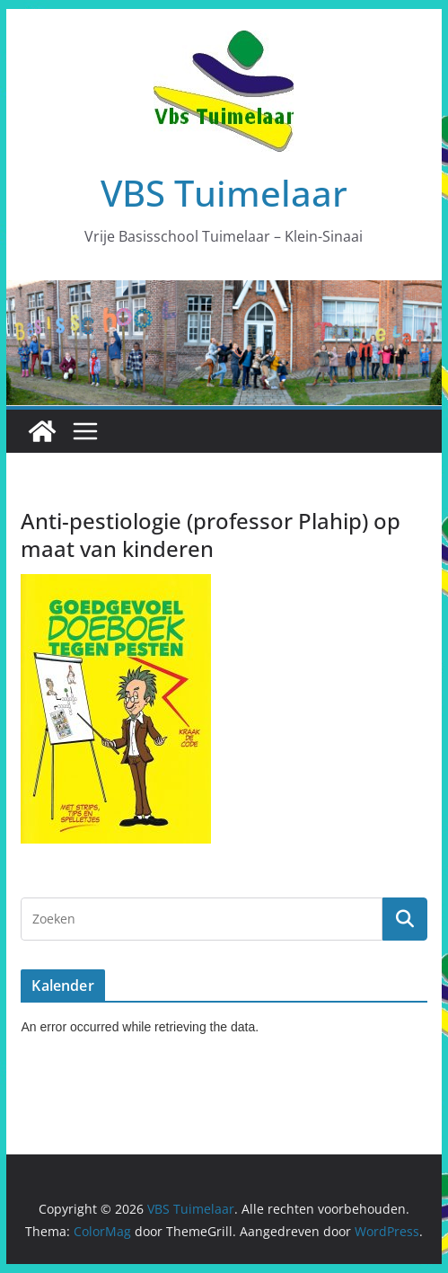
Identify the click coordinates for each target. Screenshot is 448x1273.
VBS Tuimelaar (224, 192)
